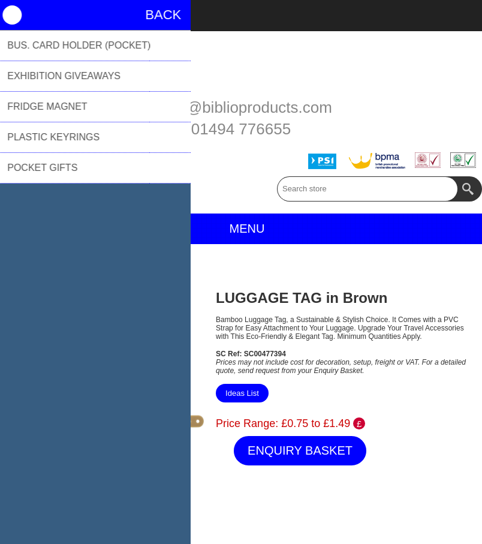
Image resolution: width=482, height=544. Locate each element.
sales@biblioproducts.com (241, 107)
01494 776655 (241, 129)
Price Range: (247, 423)
